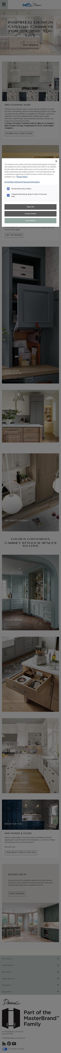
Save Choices (30, 220)
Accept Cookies (30, 214)
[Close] (56, 161)
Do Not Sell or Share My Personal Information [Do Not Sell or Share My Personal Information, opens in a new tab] (22, 182)
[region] (31, 192)
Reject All (30, 207)
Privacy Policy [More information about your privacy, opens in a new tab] (22, 177)
